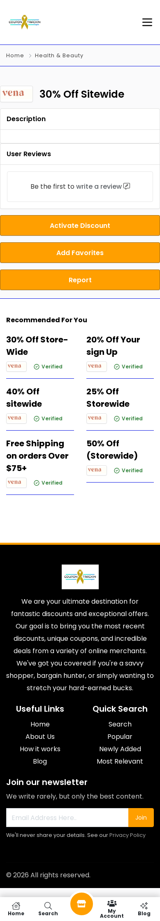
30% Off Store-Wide (37, 346)
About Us (40, 736)
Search (120, 724)
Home (15, 55)
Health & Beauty (59, 55)
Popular (119, 736)
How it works (40, 749)
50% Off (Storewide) (112, 450)
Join (141, 817)
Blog (40, 761)
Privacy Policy (127, 835)
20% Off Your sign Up (113, 346)
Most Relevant (120, 761)
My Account (112, 909)
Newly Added (120, 749)
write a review (99, 186)
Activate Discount (80, 225)
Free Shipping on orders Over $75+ (37, 456)
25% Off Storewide (108, 398)
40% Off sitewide (24, 398)
